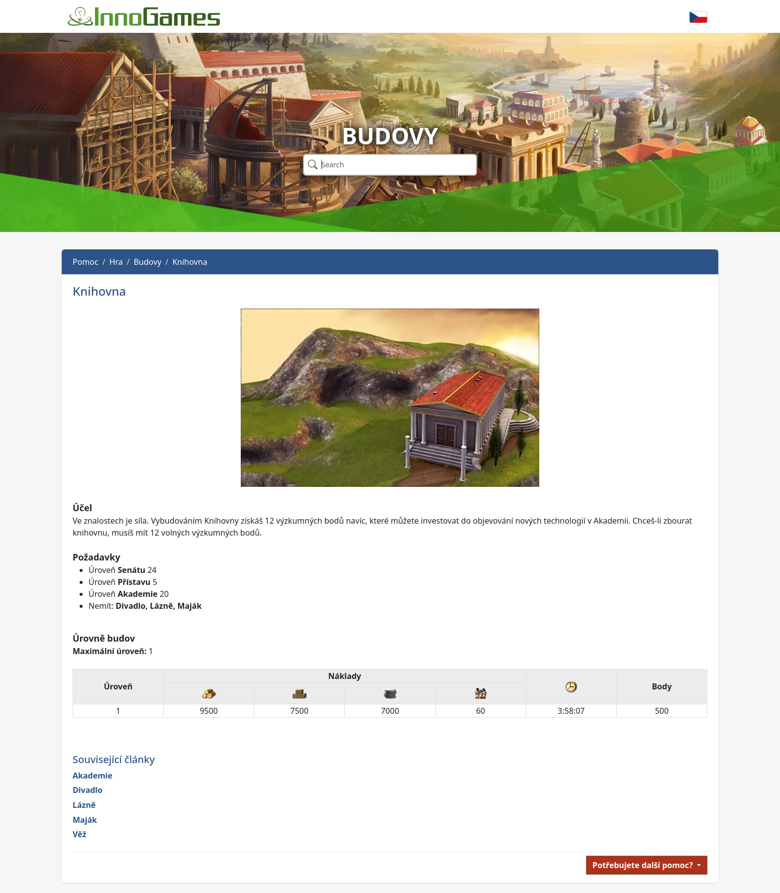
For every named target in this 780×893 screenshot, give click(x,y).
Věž (79, 834)
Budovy (148, 261)
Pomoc (85, 261)
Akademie (92, 775)
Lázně (84, 804)
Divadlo (87, 789)
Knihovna (189, 261)
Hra (116, 261)
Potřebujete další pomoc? (643, 865)
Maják (85, 819)
